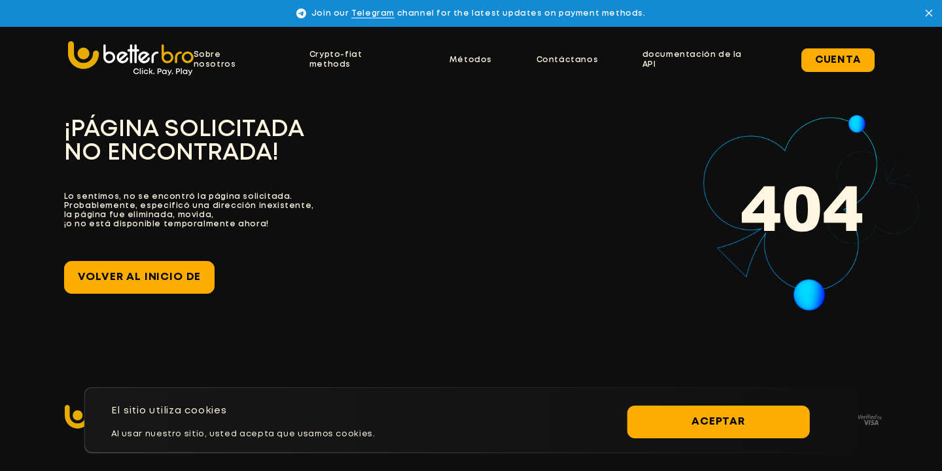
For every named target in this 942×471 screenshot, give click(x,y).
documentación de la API (692, 59)
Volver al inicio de (139, 277)
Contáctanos (567, 59)
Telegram (372, 13)
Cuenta (838, 60)
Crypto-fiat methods (335, 59)
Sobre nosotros (215, 59)
